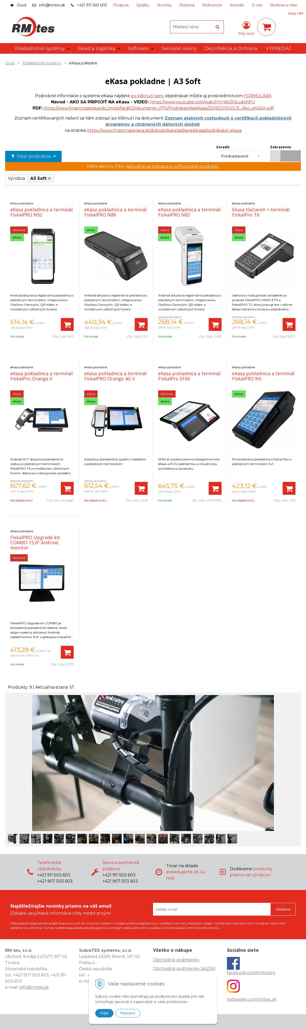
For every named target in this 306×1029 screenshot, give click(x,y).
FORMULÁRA (257, 95)
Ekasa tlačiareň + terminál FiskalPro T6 (261, 212)
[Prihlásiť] (246, 27)
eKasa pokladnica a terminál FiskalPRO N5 (263, 376)
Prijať (104, 1013)
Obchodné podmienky (176, 959)
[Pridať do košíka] (67, 324)
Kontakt (237, 5)
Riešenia (187, 5)
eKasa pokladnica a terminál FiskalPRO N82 (189, 212)
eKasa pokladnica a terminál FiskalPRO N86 (115, 212)
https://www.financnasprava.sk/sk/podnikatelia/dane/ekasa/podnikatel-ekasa (164, 130)
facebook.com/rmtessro (251, 972)
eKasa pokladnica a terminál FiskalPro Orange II (41, 376)
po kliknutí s (143, 95)
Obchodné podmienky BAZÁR (184, 968)
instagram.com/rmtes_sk (251, 999)
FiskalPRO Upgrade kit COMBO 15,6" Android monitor (35, 542)
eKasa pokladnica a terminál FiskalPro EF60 (189, 376)
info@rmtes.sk (52, 5)
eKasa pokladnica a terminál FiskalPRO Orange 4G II (115, 376)
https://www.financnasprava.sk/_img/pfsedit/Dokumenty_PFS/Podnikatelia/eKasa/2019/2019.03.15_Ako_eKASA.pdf (158, 108)
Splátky (142, 5)
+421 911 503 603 (92, 5)
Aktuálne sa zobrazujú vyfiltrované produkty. (172, 166)
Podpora (121, 5)
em (159, 95)
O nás (257, 5)
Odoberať (283, 909)
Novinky (164, 5)
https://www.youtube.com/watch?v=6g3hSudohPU (202, 102)
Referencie (212, 5)
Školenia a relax (283, 5)
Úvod (21, 5)
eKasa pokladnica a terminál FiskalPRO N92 (41, 212)
